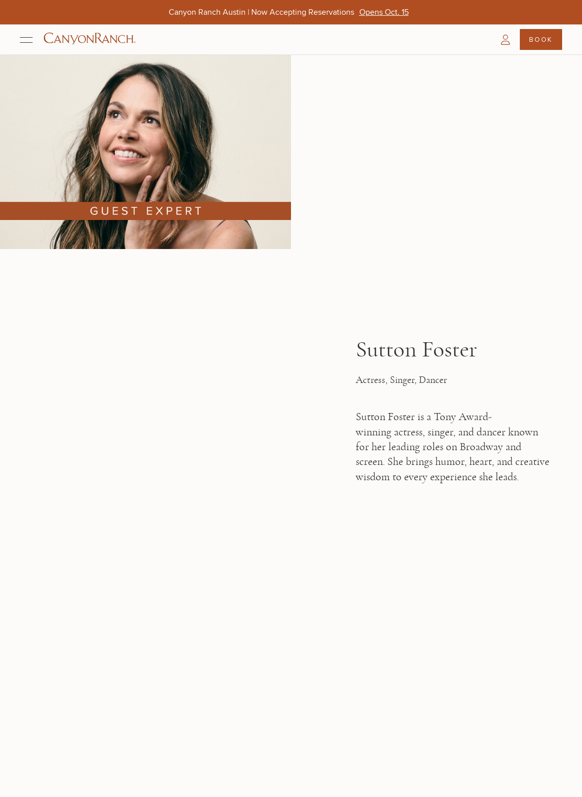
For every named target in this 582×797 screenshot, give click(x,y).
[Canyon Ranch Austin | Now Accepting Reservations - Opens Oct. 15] (384, 12)
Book (540, 39)
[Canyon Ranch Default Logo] (90, 39)
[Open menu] (26, 39)
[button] (505, 40)
